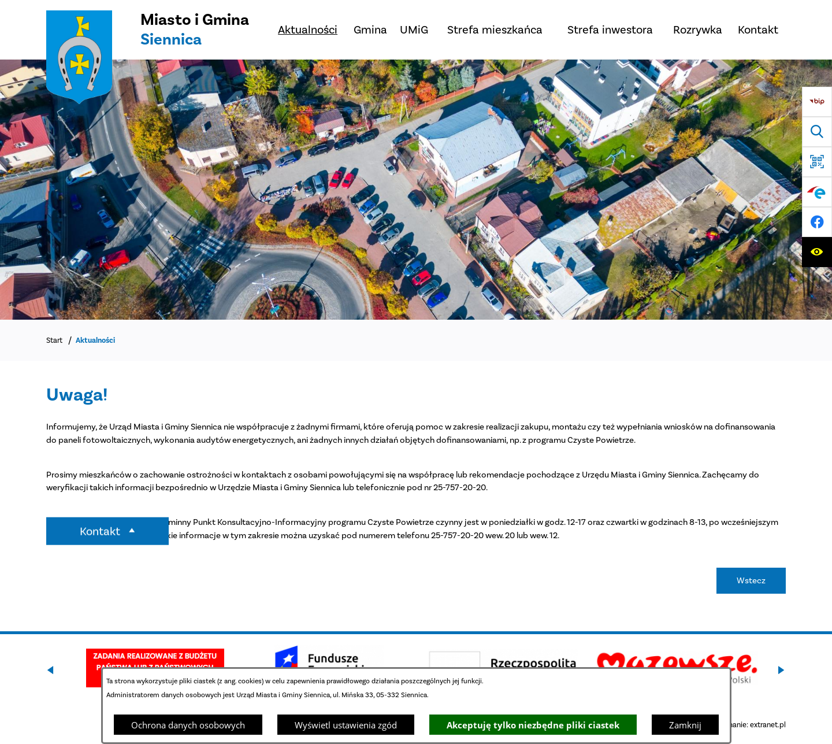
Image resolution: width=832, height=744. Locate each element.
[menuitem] (308, 29)
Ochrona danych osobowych (188, 725)
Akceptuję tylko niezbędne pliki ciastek (533, 725)
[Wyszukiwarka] (817, 132)
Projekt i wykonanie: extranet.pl (734, 724)
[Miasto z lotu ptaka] (416, 190)
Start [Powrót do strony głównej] (54, 340)
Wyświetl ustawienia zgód (346, 725)
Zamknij (685, 725)
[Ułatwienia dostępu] (817, 252)
